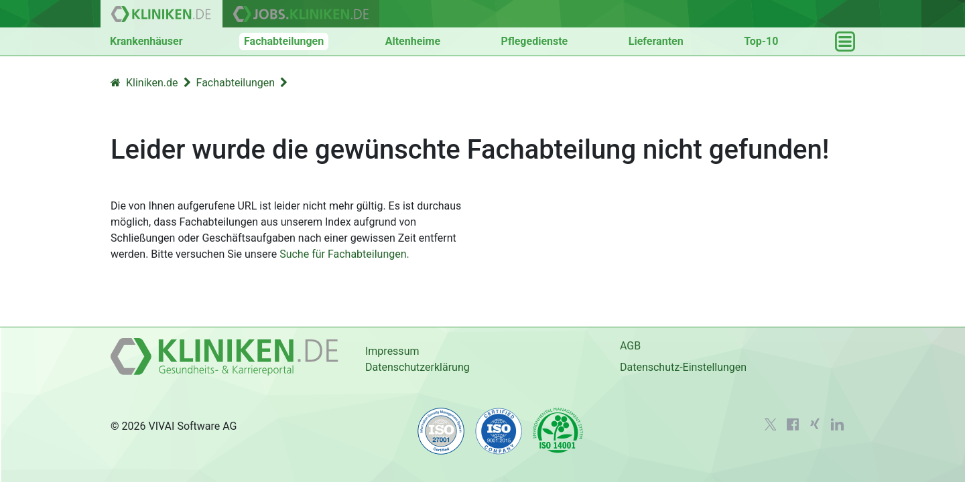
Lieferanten (656, 41)
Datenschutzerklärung (417, 367)
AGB (630, 345)
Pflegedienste (534, 41)
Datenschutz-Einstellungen (683, 367)
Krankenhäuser (146, 41)
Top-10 (761, 41)
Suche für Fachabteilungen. (344, 254)
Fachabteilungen (284, 41)
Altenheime (412, 41)
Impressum (392, 351)
